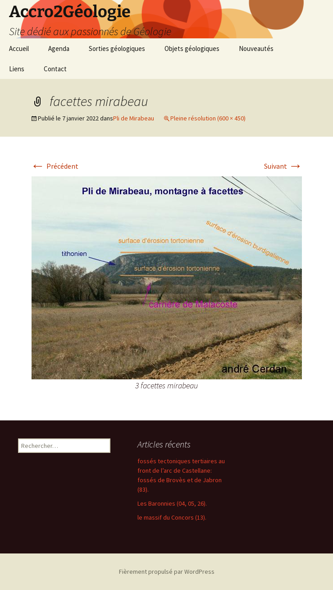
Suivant (283, 166)
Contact (55, 69)
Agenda (58, 48)
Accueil (19, 48)
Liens (16, 69)
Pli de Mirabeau (133, 118)
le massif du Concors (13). (171, 517)
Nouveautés (256, 48)
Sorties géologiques (117, 48)
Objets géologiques (191, 48)
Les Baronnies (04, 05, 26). (172, 503)
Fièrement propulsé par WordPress (166, 571)
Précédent (54, 166)
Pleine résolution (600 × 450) (208, 118)
